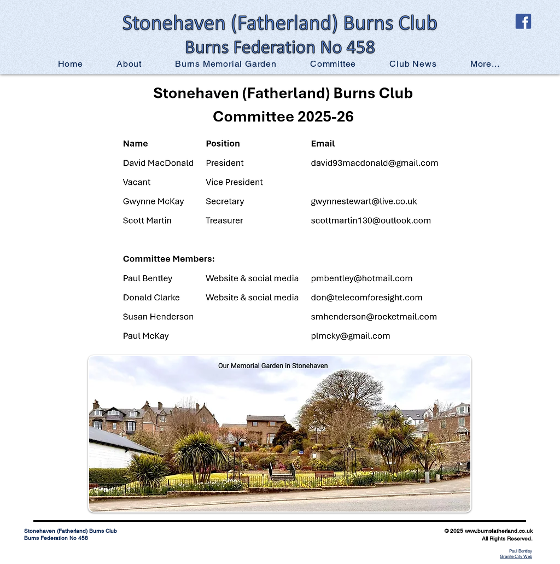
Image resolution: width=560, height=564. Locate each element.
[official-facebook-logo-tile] (523, 21)
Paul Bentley (520, 551)
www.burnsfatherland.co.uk (499, 530)
